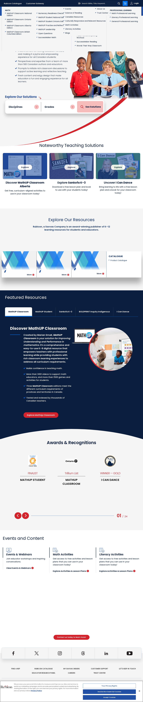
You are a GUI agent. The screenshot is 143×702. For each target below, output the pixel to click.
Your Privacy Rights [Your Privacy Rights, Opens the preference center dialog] (109, 686)
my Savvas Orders (71, 669)
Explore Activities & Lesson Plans (71, 571)
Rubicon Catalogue (13, 3)
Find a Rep (15, 669)
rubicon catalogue (44, 669)
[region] (71, 691)
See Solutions (91, 106)
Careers (71, 673)
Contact (131, 11)
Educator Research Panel (43, 673)
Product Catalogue (118, 260)
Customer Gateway (35, 3)
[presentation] (18, 515)
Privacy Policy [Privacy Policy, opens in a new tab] (36, 691)
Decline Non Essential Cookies (109, 692)
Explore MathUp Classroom (41, 415)
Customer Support (99, 669)
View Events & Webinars (20, 568)
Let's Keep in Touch (127, 669)
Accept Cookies (109, 697)
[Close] (139, 691)
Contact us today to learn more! (71, 637)
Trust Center (99, 673)
